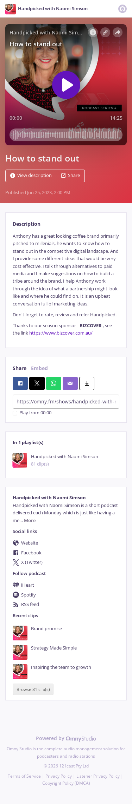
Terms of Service (24, 776)
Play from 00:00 (32, 413)
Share (70, 175)
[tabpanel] (66, 284)
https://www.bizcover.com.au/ (61, 333)
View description (31, 175)
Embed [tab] (39, 368)
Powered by (66, 738)
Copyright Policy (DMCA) (66, 783)
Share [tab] (19, 368)
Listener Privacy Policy (98, 776)
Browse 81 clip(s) (33, 689)
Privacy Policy (58, 776)
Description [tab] (26, 223)
